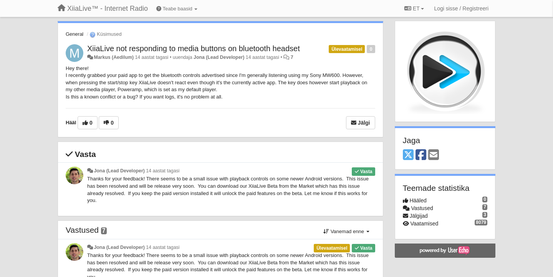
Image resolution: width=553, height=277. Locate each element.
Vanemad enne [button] (346, 231)
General (74, 34)
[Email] (433, 155)
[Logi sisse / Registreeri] (461, 8)
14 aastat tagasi (162, 171)
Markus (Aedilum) (114, 57)
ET (414, 8)
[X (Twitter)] (408, 155)
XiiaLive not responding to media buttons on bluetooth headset (193, 48)
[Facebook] (421, 155)
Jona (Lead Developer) (219, 57)
